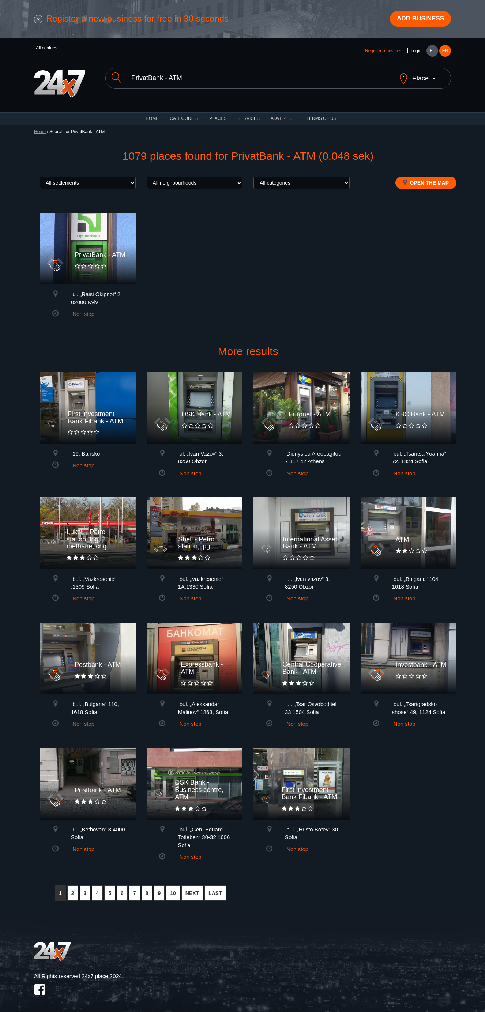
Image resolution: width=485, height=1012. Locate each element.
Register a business (384, 51)
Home (40, 126)
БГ (432, 51)
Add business (418, 19)
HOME (152, 113)
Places (217, 113)
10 (173, 888)
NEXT (192, 888)
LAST (215, 888)
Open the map (426, 177)
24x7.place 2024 (102, 971)
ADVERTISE (283, 113)
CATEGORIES (184, 113)
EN (445, 51)
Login (416, 51)
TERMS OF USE (323, 113)
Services (248, 113)
